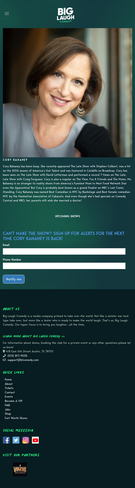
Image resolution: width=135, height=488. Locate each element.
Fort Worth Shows (16, 418)
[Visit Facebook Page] (6, 440)
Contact (10, 392)
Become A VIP (13, 401)
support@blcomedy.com (23, 360)
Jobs (7, 409)
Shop (8, 413)
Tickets (9, 388)
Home (8, 379)
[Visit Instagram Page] (25, 440)
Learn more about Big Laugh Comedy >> (34, 336)
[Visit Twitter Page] (16, 440)
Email (6, 245)
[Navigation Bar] (7, 13)
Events (9, 396)
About (9, 384)
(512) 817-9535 (17, 355)
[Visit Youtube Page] (35, 440)
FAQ (7, 405)
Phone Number (12, 259)
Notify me (13, 279)
